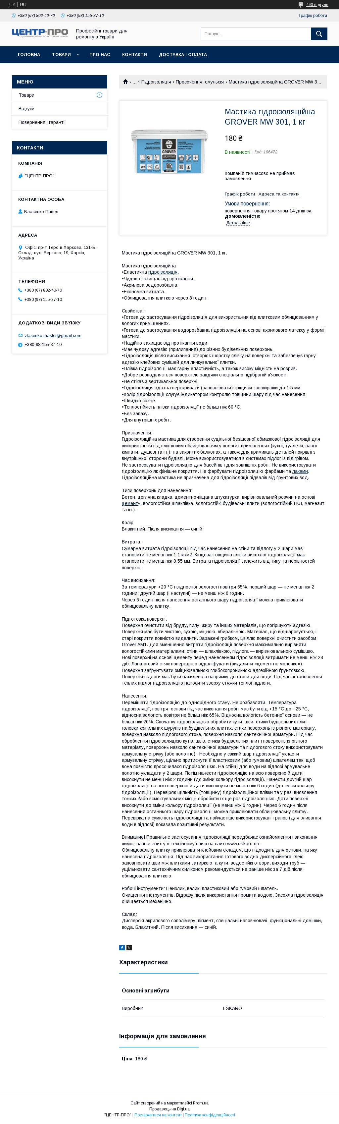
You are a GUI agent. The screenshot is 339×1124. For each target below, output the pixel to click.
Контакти (134, 54)
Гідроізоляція (156, 81)
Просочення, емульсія (200, 81)
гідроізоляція (162, 272)
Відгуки (26, 108)
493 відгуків (317, 4)
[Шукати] (319, 34)
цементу (131, 503)
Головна (29, 54)
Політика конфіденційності (210, 1115)
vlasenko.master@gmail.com (52, 335)
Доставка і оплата (183, 54)
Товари (61, 54)
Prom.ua (201, 1103)
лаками (300, 471)
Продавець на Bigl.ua (169, 1109)
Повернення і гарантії (42, 122)
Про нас (99, 54)
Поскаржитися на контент (158, 1115)
